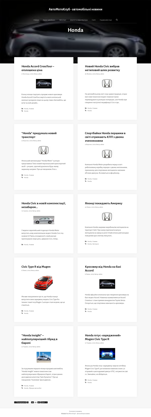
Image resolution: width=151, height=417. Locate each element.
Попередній (20, 402)
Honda (26, 108)
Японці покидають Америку (103, 203)
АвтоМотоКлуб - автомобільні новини (75, 9)
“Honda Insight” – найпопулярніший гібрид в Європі (39, 339)
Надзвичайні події (106, 20)
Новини (36, 20)
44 (33, 402)
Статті (94, 20)
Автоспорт (62, 20)
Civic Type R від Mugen (36, 266)
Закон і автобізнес (49, 20)
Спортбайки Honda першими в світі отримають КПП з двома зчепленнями (105, 137)
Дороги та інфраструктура (79, 20)
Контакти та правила (75, 411)
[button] (117, 20)
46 (39, 402)
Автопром (95, 244)
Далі (44, 402)
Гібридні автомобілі (35, 388)
